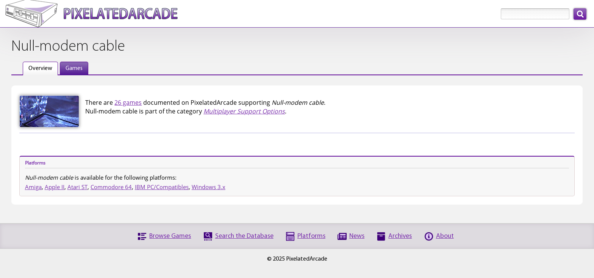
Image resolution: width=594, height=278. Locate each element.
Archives (400, 236)
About (445, 236)
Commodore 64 (111, 187)
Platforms (311, 236)
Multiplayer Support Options (244, 111)
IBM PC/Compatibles (162, 187)
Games (74, 68)
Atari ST (77, 187)
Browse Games (170, 236)
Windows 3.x (208, 187)
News (356, 236)
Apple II (54, 187)
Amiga (33, 187)
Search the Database (244, 236)
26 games (128, 102)
